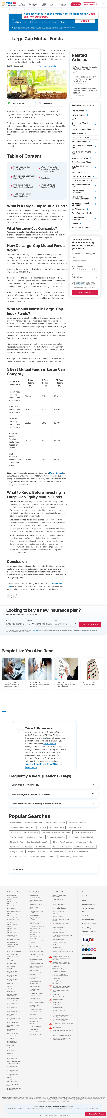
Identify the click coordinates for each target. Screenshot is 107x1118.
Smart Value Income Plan (13, 939)
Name (74, 258)
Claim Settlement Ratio (36, 951)
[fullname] (25, 22)
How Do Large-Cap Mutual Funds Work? (24, 177)
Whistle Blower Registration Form (61, 969)
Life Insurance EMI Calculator (34, 999)
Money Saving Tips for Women (71, 856)
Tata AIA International (58, 904)
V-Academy (55, 966)
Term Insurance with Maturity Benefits (35, 922)
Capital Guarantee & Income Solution (12, 1071)
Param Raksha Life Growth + (11, 1014)
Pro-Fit (8, 1048)
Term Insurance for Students (34, 933)
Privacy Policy (40, 27)
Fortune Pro (9, 986)
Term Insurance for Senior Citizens (34, 945)
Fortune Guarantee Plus (13, 933)
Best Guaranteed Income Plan (38, 842)
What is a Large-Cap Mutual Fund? (21, 168)
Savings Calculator (34, 986)
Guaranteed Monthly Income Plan (12, 945)
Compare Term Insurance (36, 926)
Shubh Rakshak (11, 908)
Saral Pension (10, 1038)
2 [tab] (7, 711)
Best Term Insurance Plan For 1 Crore (56, 832)
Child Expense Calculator (36, 1002)
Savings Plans (33, 970)
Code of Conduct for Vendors (60, 923)
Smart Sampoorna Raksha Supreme (11, 994)
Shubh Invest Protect (12, 1022)
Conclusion (45, 178)
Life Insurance (33, 895)
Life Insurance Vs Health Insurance (36, 911)
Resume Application (89, 924)
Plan (53, 19)
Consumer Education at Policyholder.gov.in (59, 926)
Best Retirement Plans (34, 837)
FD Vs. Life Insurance (18, 856)
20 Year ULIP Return (35, 1026)
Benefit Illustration (57, 916)
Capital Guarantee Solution (11, 1067)
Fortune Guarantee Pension (11, 1029)
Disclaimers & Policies (60, 975)
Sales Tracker (56, 954)
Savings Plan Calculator (36, 852)
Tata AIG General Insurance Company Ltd (60, 895)
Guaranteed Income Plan (56, 837)
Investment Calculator (35, 1009)
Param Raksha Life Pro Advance (13, 1019)
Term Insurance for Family (34, 929)
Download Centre (88, 920)
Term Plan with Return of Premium (82, 837)
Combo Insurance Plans (13, 1064)
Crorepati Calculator (35, 981)
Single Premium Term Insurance (35, 918)
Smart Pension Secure (12, 1036)
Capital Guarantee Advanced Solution (11, 1080)
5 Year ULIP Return (34, 1029)
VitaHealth (9, 1053)
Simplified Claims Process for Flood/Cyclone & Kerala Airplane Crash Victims (61, 958)
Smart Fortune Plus (11, 963)
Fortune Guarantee (11, 942)
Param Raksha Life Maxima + (11, 1004)
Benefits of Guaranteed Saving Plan (43, 856)
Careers (84, 900)
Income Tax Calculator (35, 1012)
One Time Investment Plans (35, 960)
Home (11, 10)
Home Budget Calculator (36, 993)
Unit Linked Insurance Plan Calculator (24, 832)
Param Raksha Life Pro (13, 1011)
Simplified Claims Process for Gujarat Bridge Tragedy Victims (61, 962)
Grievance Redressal (58, 932)
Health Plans (10, 1045)
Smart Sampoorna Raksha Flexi (11, 980)
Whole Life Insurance (35, 904)
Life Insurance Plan (13, 892)
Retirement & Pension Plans (12, 1025)
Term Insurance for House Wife (34, 937)
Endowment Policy (57, 827)
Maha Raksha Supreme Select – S (13, 914)
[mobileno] (42, 22)
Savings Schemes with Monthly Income (36, 966)
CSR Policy (55, 994)
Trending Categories (36, 892)
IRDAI (54, 944)
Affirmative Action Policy (59, 997)
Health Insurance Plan (33, 823)
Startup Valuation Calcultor (34, 1005)
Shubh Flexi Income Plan (13, 951)
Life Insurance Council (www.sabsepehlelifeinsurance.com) (62, 950)
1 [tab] (4, 711)
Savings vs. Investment (62, 847)
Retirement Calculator (77, 823)
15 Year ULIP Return (35, 1032)
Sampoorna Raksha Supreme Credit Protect (13, 918)
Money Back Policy (75, 827)
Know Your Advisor (57, 947)
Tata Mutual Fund (57, 899)
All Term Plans (56, 914)
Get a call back (85, 292)
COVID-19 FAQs (57, 930)
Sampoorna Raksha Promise (12, 898)
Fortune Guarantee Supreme (11, 925)
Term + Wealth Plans (12, 998)
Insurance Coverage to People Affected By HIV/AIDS (61, 1020)
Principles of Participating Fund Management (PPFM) (61, 1039)
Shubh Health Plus (11, 1050)
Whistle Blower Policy (58, 999)
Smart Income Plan (56, 852)
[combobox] (85, 277)
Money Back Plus (16, 852)
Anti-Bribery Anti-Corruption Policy (62, 1030)
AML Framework (57, 1027)
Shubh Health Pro (11, 1058)
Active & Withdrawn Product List (61, 1035)
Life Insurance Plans (35, 898)
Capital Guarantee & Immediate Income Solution (12, 1076)
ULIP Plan (42, 827)
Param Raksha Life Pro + (13, 1001)
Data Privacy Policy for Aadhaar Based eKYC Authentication (61, 986)
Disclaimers (55, 1013)
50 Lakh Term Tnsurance (62, 842)
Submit (85, 20)
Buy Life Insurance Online (34, 907)
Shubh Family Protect (12, 906)
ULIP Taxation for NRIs (35, 1034)
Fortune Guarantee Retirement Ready (11, 1041)
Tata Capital (55, 902)
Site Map (85, 915)
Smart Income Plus (11, 949)
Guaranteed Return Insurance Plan (11, 936)
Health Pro (9, 1056)
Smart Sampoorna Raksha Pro (11, 976)
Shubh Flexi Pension (12, 1033)
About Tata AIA (57, 892)
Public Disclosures (57, 1007)
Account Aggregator (58, 911)
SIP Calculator (33, 983)
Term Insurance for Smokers (77, 852)
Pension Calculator (34, 996)
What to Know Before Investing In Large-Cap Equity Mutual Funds (50, 169)
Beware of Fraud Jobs (58, 1033)
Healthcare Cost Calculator (34, 1015)
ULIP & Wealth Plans (12, 954)
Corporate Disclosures (58, 1010)
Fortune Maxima (11, 989)
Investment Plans (34, 957)
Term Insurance (15, 823)
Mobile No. (31, 621)
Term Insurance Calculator (55, 823)
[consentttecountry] (7, 631)
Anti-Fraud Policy (57, 1002)
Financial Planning (25, 10)
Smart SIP (9, 969)
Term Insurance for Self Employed (36, 941)
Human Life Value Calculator (34, 989)
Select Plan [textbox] (77, 277)
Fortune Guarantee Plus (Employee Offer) (13, 1088)
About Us (85, 896)
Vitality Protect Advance (13, 1061)
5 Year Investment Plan (36, 963)
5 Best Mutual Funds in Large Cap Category (22, 195)
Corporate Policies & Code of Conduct (60, 919)
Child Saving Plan (16, 842)
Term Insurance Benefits (36, 954)
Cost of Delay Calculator (36, 1018)
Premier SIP (9, 961)
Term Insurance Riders (35, 949)
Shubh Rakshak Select (13, 911)
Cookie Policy (56, 983)
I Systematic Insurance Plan (13, 957)
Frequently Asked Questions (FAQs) (48, 186)
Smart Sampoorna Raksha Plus (11, 972)
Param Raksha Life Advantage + (11, 1008)
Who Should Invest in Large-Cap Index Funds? (23, 186)
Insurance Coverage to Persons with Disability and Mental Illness (62, 1016)
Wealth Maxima (10, 991)
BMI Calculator (33, 1021)
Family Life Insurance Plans (35, 901)
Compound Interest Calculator (34, 977)
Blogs (16, 10)
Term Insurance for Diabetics (21, 847)
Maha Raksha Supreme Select (13, 902)
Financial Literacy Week (59, 971)
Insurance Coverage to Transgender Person (62, 1024)
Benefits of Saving (42, 847)
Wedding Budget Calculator (84, 847)
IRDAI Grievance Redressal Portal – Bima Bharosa (62, 936)
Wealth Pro (9, 983)
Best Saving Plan (16, 837)
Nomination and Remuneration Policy (61, 990)
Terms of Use (56, 978)
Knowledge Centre (59, 908)
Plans (84, 892)
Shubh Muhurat (10, 966)
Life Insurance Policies (84, 842)
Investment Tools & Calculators (35, 973)
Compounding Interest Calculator (22, 827)
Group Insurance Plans (58, 939)
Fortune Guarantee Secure (11, 929)
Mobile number (34, 19)
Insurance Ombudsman (59, 942)
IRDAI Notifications (57, 1005)
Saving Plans (10, 922)
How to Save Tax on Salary (84, 832)
